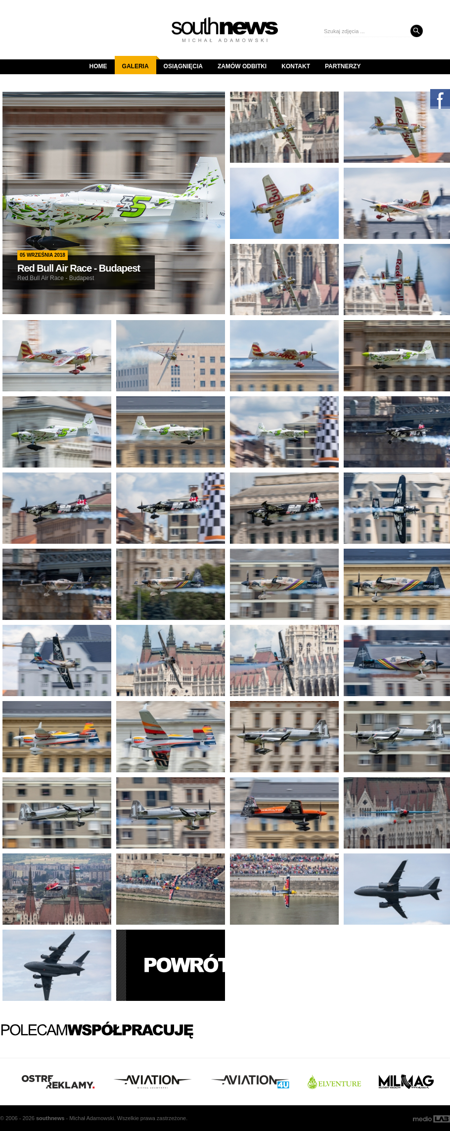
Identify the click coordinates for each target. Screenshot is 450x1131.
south (50, 1118)
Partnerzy (342, 66)
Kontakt (295, 66)
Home (98, 66)
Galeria (139, 63)
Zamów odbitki (242, 66)
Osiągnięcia (183, 66)
